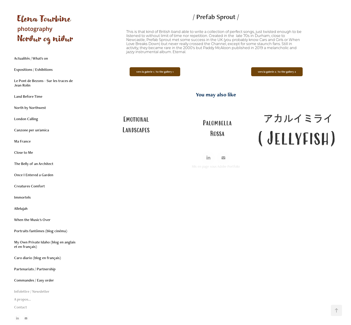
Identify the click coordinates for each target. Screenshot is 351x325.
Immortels (22, 197)
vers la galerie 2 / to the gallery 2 (277, 72)
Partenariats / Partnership (35, 268)
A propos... (22, 299)
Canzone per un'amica (31, 130)
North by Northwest (30, 107)
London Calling (26, 118)
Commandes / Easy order (34, 280)
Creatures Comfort (29, 186)
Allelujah (21, 208)
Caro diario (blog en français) (37, 257)
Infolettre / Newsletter (31, 291)
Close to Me (23, 152)
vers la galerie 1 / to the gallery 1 (154, 72)
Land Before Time (28, 96)
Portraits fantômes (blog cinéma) (40, 230)
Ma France (22, 141)
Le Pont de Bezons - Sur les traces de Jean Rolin (43, 83)
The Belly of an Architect (33, 163)
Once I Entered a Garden (33, 174)
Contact (20, 307)
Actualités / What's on (31, 58)
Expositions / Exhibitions (33, 69)
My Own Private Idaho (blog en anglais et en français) (44, 244)
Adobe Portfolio (228, 166)
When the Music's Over (32, 219)
